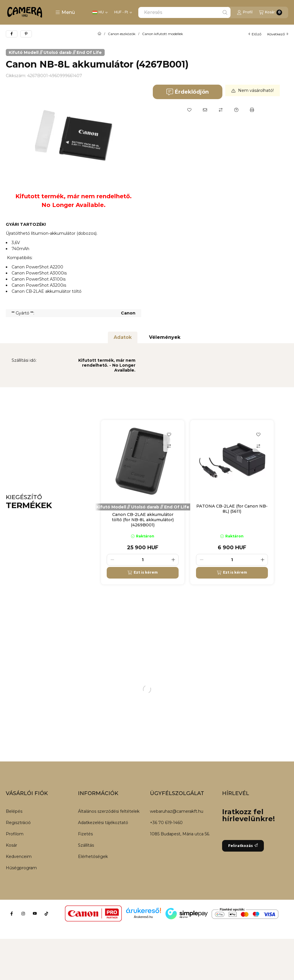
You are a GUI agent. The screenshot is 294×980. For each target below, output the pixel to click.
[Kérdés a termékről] (236, 110)
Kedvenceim (19, 856)
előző (255, 34)
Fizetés (85, 834)
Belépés (14, 811)
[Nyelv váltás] (100, 12)
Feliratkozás (243, 845)
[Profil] (245, 12)
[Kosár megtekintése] (270, 12)
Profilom (14, 834)
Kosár (11, 845)
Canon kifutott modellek (162, 34)
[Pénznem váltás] (123, 12)
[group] (194, 502)
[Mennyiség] (142, 559)
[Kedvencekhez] (189, 110)
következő (277, 34)
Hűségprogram (21, 867)
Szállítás (86, 845)
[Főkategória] (99, 34)
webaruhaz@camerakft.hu (176, 811)
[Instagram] (23, 913)
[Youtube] (35, 913)
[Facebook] (11, 913)
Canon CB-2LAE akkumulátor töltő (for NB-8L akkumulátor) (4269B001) (143, 520)
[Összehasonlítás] (221, 110)
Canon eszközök (121, 34)
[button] (65, 12)
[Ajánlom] (205, 110)
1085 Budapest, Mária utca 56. (180, 834)
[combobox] (184, 12)
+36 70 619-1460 (166, 822)
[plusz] (173, 559)
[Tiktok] (46, 913)
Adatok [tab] (123, 337)
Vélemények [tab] (164, 337)
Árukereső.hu (143, 917)
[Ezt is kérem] (143, 573)
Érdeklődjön (187, 92)
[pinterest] (26, 33)
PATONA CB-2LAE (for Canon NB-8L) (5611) (232, 508)
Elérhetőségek (93, 856)
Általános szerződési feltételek (108, 811)
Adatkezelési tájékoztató (103, 822)
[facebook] (11, 33)
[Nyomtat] (252, 110)
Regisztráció (18, 822)
